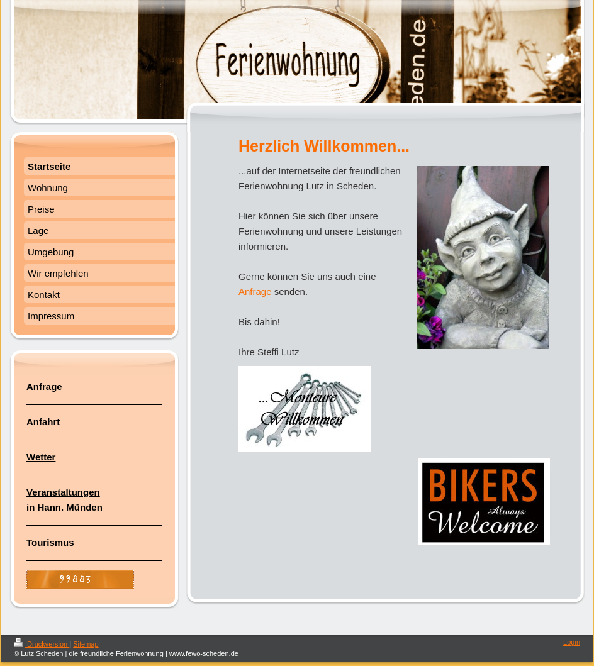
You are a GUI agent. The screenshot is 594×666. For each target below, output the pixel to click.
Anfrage (255, 291)
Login (571, 642)
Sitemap (85, 644)
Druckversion (41, 644)
